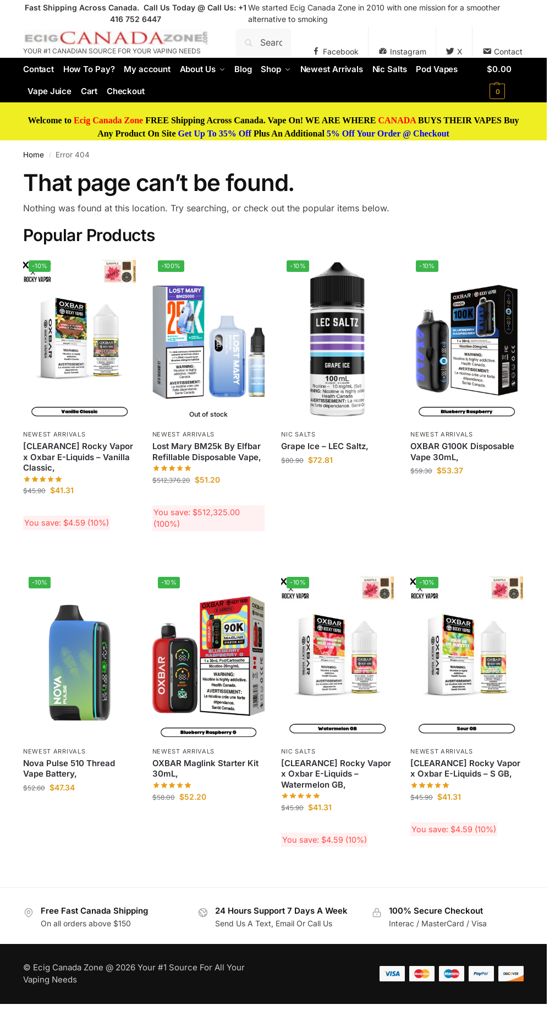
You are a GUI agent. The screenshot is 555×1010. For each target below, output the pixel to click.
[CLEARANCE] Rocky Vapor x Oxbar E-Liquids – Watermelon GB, (336, 774)
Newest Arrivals (54, 434)
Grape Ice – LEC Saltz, (325, 446)
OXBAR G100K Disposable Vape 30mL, (462, 451)
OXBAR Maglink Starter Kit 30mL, (205, 768)
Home (33, 154)
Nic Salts (298, 434)
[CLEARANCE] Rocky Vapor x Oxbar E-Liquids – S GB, (465, 768)
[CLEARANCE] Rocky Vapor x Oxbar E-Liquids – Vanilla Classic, (78, 457)
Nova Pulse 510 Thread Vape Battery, (69, 768)
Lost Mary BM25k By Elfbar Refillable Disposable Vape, (206, 451)
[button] (505, 80)
